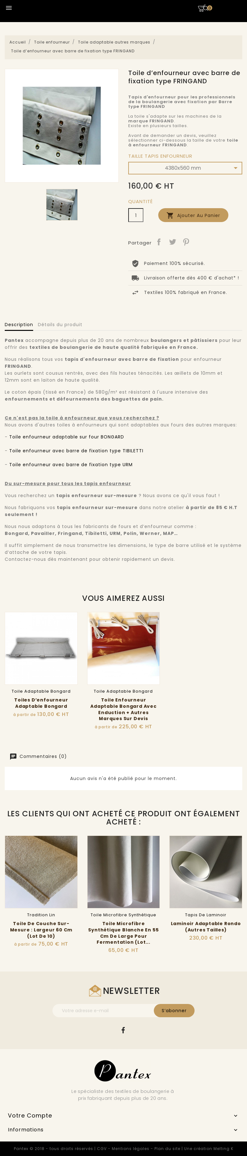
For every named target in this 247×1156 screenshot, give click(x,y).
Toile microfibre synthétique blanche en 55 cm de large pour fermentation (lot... (123, 932)
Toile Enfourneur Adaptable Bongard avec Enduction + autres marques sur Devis (123, 709)
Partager (159, 242)
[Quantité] (135, 215)
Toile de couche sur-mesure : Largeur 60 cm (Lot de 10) (41, 929)
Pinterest (186, 242)
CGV (102, 1148)
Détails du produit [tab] (60, 324)
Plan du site (167, 1148)
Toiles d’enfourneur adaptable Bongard (41, 703)
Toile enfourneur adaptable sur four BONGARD (66, 437)
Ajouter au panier (193, 216)
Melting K (223, 1148)
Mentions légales (130, 1148)
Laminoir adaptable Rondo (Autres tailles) (206, 926)
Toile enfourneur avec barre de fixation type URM (71, 464)
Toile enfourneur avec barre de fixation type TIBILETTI (76, 451)
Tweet (172, 242)
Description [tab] (19, 324)
